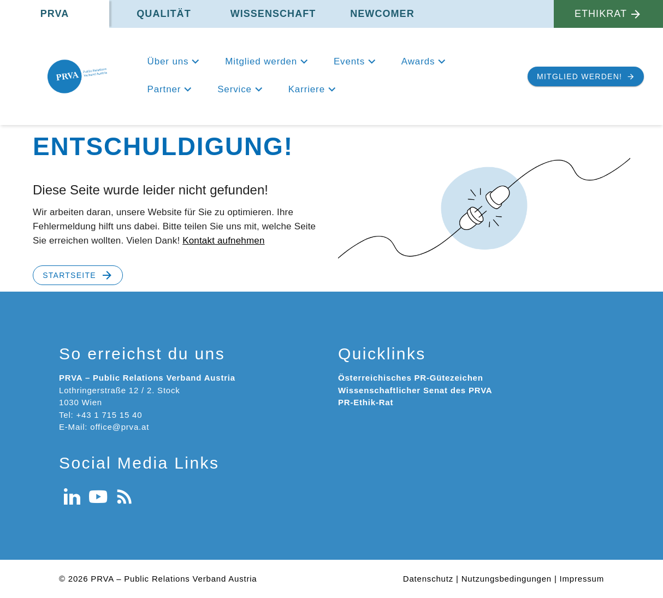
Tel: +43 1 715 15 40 (100, 414)
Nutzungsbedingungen (506, 578)
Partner (164, 89)
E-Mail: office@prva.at (104, 426)
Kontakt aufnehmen (223, 240)
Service (234, 89)
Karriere (306, 89)
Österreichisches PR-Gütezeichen (410, 377)
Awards (418, 61)
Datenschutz (428, 578)
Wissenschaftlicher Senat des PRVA (415, 390)
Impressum (582, 578)
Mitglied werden (261, 61)
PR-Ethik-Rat (365, 402)
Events (349, 61)
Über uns (168, 61)
